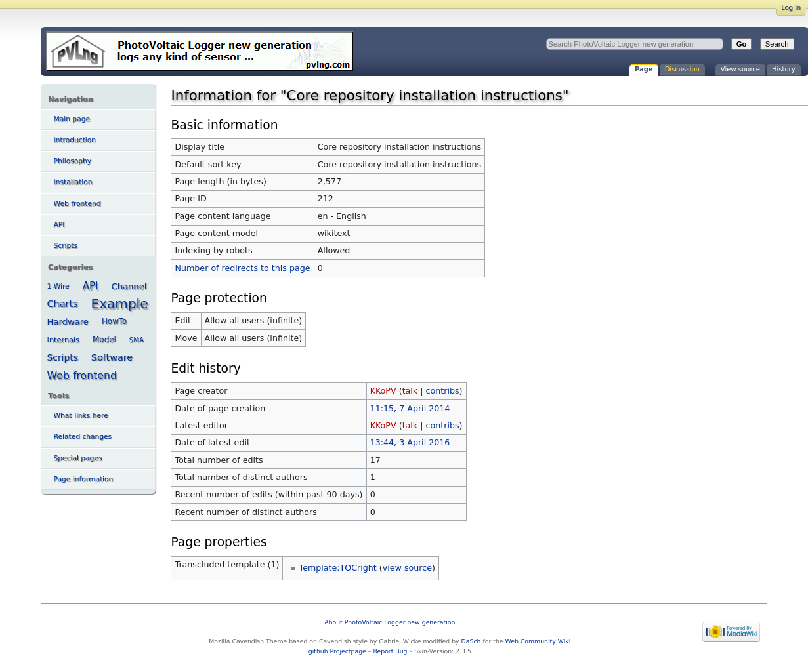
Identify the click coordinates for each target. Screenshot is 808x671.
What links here (81, 415)
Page (644, 69)
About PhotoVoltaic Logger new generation (389, 622)
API (59, 224)
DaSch (471, 641)
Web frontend (77, 203)
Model (104, 339)
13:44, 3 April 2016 (410, 442)
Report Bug (390, 651)
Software (112, 357)
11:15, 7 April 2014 (410, 408)
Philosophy (73, 161)
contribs (442, 391)
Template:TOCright (338, 568)
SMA (136, 340)
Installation (73, 182)
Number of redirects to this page (242, 268)
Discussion (682, 69)
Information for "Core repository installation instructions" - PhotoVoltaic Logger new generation (199, 51)
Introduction (75, 140)
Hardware (68, 322)
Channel (129, 286)
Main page (72, 119)
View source (740, 69)
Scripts (65, 245)
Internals (63, 339)
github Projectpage (337, 651)
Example (119, 304)
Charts (62, 303)
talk (410, 391)
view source (407, 568)
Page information (84, 479)
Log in (791, 7)
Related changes (83, 436)
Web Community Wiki (538, 641)
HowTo (114, 321)
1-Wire (58, 286)
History (784, 69)
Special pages (78, 458)
